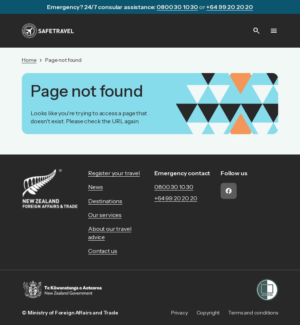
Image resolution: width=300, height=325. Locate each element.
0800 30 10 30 (173, 186)
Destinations (105, 201)
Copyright (208, 312)
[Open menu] (273, 31)
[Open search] (256, 31)
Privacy (179, 312)
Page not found (63, 60)
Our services (105, 214)
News (95, 186)
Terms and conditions (253, 312)
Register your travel (114, 173)
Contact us (102, 250)
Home (29, 60)
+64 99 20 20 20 (175, 198)
